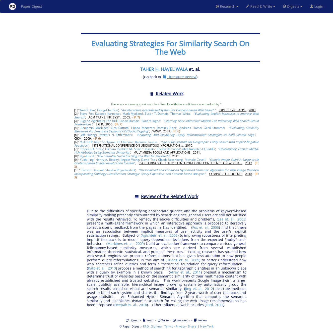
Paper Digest (25, 6)
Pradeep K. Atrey (91, 149)
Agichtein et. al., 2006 (160, 235)
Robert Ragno (150, 121)
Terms (168, 326)
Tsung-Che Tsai (107, 110)
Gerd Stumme (214, 128)
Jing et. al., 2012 (199, 288)
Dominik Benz (167, 128)
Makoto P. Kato (90, 142)
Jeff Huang (88, 135)
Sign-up (156, 326)
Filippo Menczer (142, 128)
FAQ (146, 326)
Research (226, 6)
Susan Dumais (130, 121)
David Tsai (148, 160)
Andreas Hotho (190, 128)
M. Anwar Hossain (142, 149)
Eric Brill (112, 121)
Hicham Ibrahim (116, 149)
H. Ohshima (125, 142)
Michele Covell (195, 160)
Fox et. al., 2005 (205, 227)
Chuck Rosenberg (170, 160)
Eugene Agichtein (92, 121)
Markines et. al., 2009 (125, 243)
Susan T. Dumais (156, 113)
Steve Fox (86, 113)
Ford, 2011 (214, 304)
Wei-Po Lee (87, 110)
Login (317, 6)
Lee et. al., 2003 (231, 219)
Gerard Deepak (92, 170)
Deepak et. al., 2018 (130, 304)
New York (206, 326)
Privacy (181, 326)
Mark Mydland (133, 113)
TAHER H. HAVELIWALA (164, 69)
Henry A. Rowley (107, 160)
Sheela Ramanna (168, 149)
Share (192, 326)
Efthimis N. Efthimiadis (115, 135)
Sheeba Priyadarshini (120, 170)
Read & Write (260, 6)
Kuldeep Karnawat (108, 113)
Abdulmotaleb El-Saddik (198, 149)
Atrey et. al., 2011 (185, 272)
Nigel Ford (86, 156)
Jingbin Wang (130, 160)
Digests (292, 6)
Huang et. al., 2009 (183, 260)
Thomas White (180, 113)
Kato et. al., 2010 (102, 268)
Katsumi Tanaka (146, 142)
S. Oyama (109, 142)
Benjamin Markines (94, 128)
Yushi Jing (87, 160)
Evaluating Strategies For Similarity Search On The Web (170, 47)
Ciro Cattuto (120, 128)
